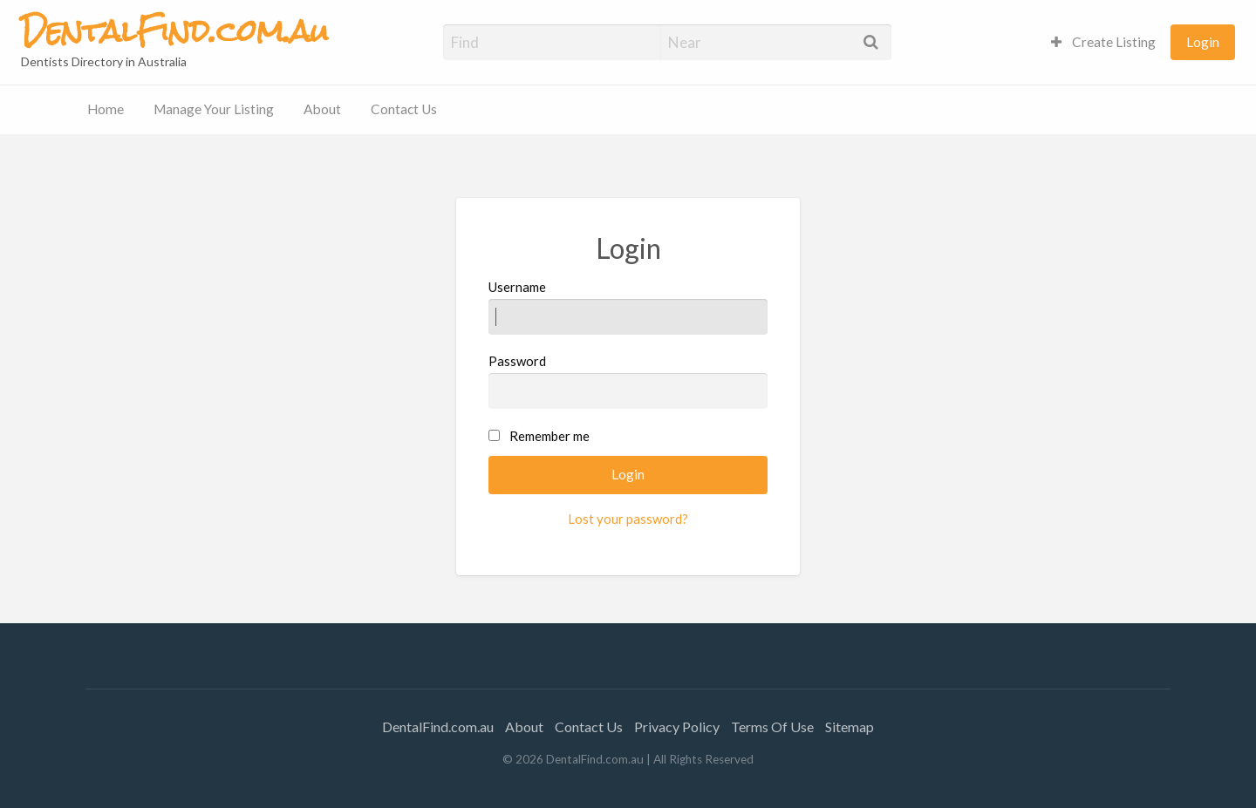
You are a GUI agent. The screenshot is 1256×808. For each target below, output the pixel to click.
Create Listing (1103, 42)
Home (105, 109)
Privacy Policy (677, 726)
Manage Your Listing (214, 109)
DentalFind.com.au (438, 726)
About (322, 109)
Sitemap (849, 726)
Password (628, 381)
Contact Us (404, 109)
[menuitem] (1103, 42)
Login (1202, 42)
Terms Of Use (772, 726)
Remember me (549, 436)
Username (628, 307)
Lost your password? (628, 518)
